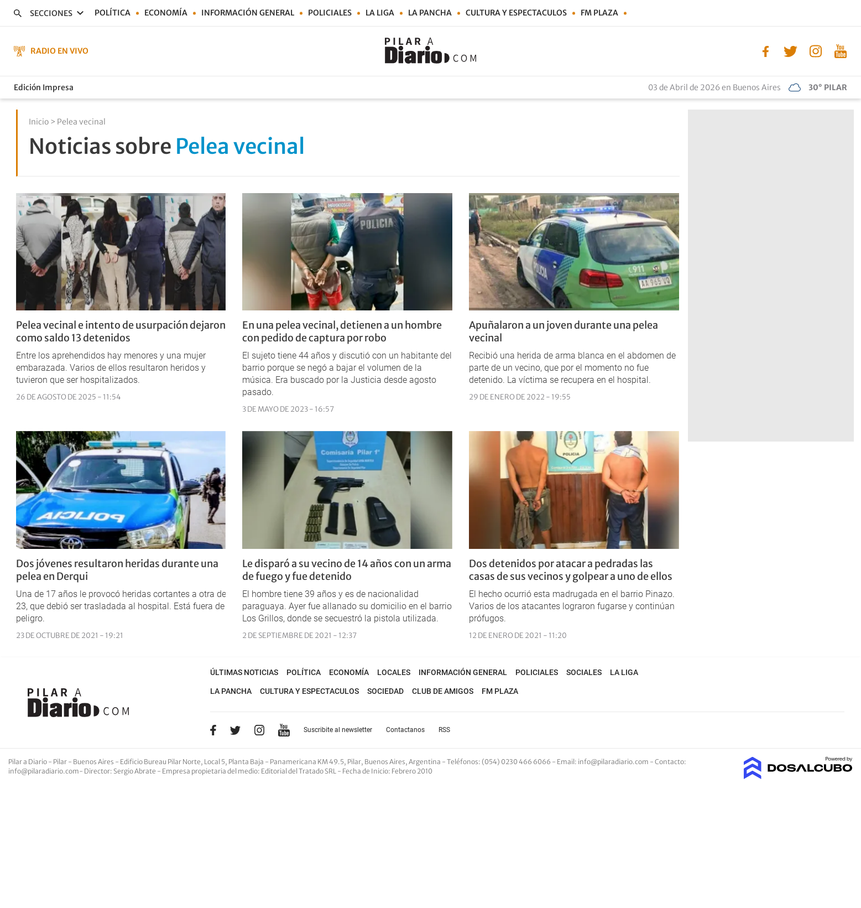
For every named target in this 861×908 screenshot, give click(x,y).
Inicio (39, 122)
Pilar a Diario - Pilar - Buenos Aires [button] (61, 761)
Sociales (584, 672)
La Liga (380, 13)
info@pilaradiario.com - (616, 761)
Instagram (259, 730)
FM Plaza (599, 13)
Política (113, 13)
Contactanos (405, 730)
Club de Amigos (442, 691)
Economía (165, 13)
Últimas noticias (244, 672)
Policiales (330, 13)
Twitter (235, 729)
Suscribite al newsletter (338, 730)
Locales (393, 672)
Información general (247, 13)
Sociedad (385, 691)
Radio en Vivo (59, 51)
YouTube (283, 730)
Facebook (213, 730)
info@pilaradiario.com (43, 771)
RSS (444, 730)
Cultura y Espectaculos (516, 13)
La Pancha (430, 13)
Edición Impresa (44, 87)
